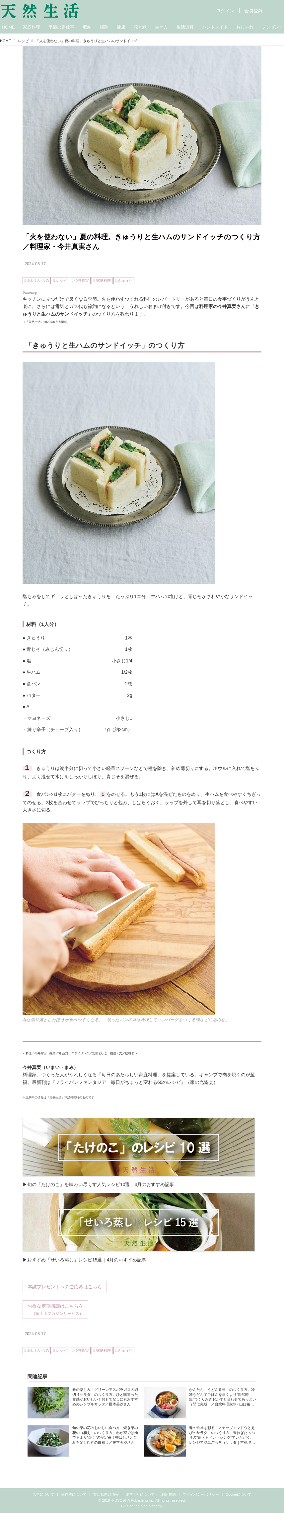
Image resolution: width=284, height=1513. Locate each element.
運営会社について (140, 1494)
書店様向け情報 (106, 1494)
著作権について (74, 1494)
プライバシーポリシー (200, 1494)
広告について (43, 1494)
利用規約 (168, 1494)
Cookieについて (238, 1494)
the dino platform (148, 1506)
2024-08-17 (35, 264)
